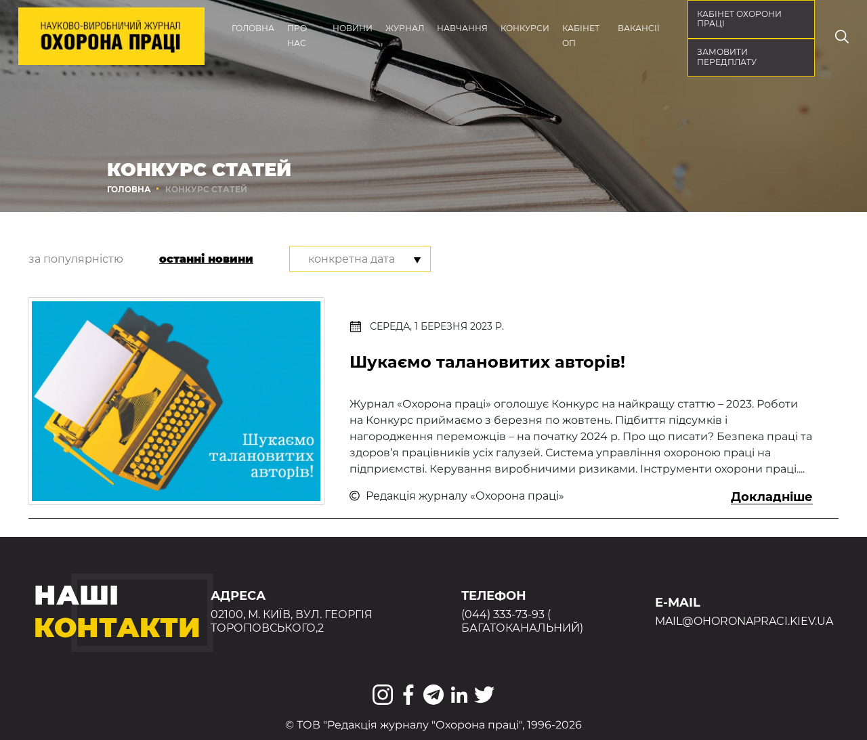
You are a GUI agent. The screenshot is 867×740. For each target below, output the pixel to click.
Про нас (297, 35)
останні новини (206, 259)
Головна (253, 28)
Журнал (404, 28)
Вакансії (639, 28)
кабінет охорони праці (739, 19)
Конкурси (525, 28)
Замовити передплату (727, 57)
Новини (353, 28)
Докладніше (772, 496)
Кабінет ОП (580, 35)
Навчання (462, 28)
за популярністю (75, 259)
